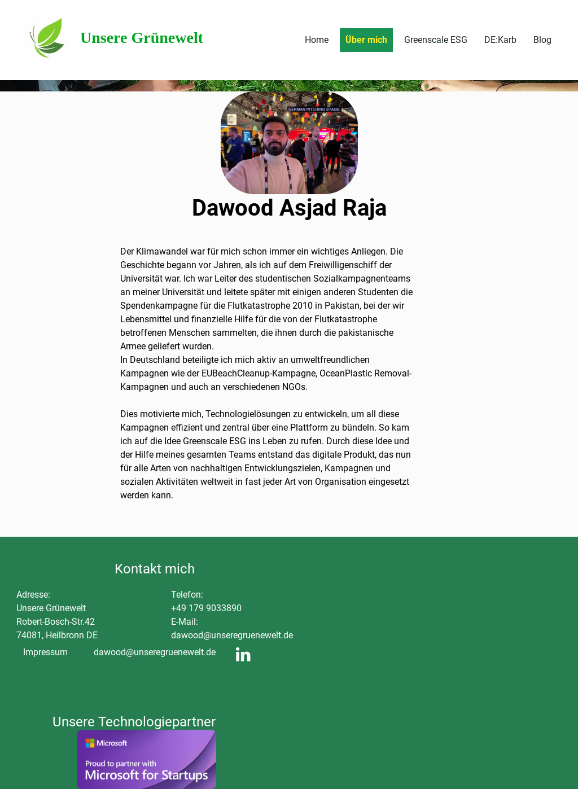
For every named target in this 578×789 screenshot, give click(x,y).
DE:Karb (500, 39)
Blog (542, 39)
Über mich (366, 39)
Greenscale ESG (435, 39)
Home (317, 39)
